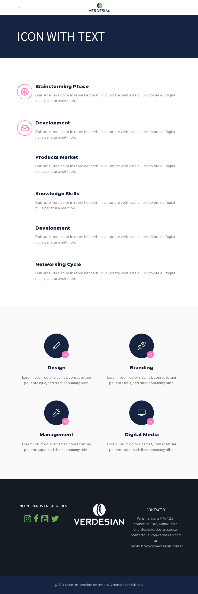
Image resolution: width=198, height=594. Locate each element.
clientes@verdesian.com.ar (155, 530)
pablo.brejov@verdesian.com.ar (157, 546)
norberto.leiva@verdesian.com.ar (156, 538)
